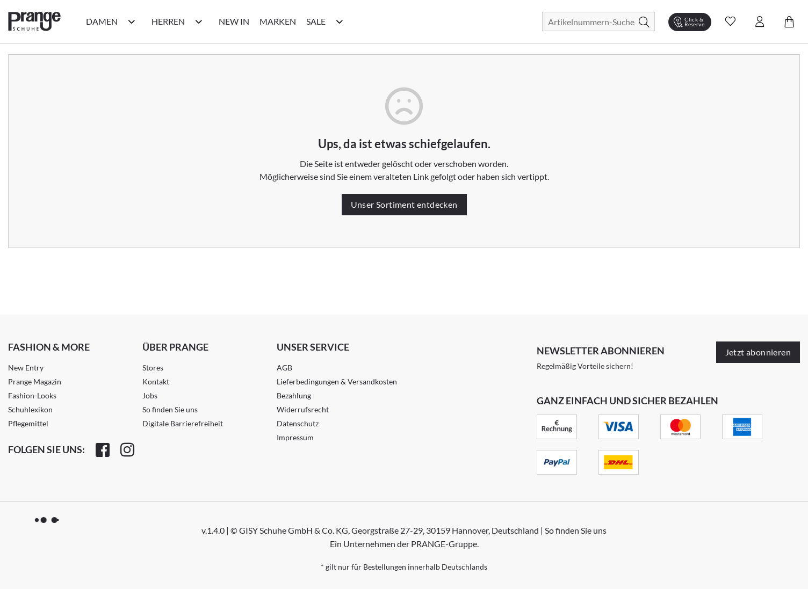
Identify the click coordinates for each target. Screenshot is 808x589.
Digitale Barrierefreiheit (182, 423)
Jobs (149, 395)
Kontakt (155, 381)
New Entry (26, 367)
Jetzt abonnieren (758, 352)
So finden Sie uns (170, 409)
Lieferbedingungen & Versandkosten (337, 381)
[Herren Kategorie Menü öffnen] (199, 21)
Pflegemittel (28, 423)
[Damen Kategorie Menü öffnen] (131, 21)
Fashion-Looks (32, 395)
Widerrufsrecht (303, 409)
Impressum (295, 437)
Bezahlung (294, 395)
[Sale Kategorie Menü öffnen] (339, 21)
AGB (284, 367)
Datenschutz (298, 423)
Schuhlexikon (30, 409)
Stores (152, 367)
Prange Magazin (34, 381)
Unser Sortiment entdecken (404, 204)
